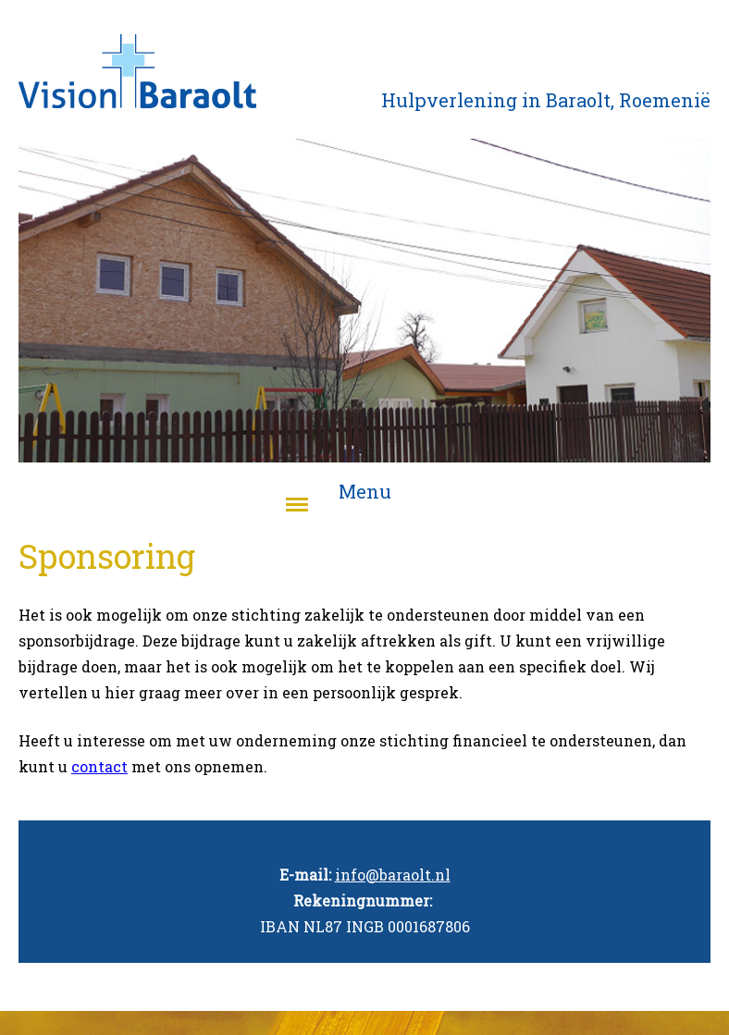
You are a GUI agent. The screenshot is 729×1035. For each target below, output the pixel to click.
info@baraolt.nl (393, 874)
